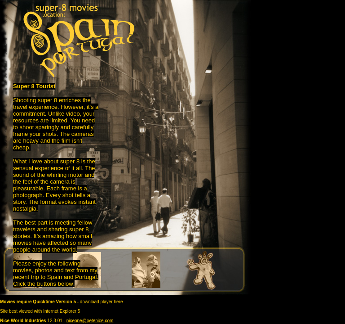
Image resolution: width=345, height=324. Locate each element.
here (118, 301)
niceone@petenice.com (90, 320)
